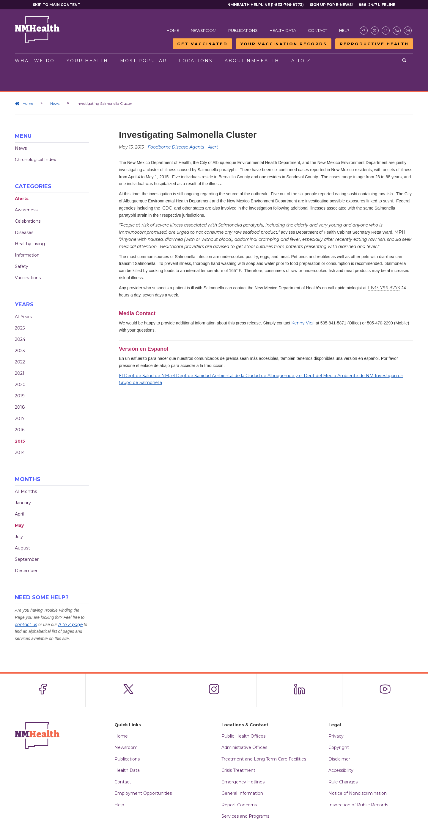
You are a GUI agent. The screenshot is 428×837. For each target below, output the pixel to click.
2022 (20, 362)
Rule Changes (343, 782)
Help (344, 30)
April (19, 514)
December (26, 570)
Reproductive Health (374, 43)
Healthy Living (30, 243)
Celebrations (27, 221)
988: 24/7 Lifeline (377, 4)
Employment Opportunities (143, 793)
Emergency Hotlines (243, 782)
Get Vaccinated (202, 43)
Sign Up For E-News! (331, 4)
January (23, 502)
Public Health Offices (243, 736)
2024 (20, 339)
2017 (20, 418)
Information (27, 255)
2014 (20, 452)
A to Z (301, 60)
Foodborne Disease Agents (176, 147)
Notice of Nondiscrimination (357, 793)
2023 (20, 350)
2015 (20, 441)
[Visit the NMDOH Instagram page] (385, 31)
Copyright (338, 747)
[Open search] (404, 61)
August (22, 548)
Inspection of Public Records (358, 805)
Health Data (283, 30)
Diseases (24, 232)
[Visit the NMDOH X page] (374, 31)
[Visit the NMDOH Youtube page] (407, 31)
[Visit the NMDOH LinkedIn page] (396, 31)
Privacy (336, 736)
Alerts (22, 198)
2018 (20, 407)
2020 (20, 384)
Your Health (87, 60)
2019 (20, 396)
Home (172, 30)
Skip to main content (56, 4)
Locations (196, 60)
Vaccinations (28, 277)
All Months (26, 491)
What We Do (35, 60)
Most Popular (143, 60)
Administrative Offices (244, 747)
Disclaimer (339, 759)
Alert (213, 147)
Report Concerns (239, 805)
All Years (23, 316)
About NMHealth (252, 60)
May (19, 525)
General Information (242, 793)
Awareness (26, 210)
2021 (19, 373)
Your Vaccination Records (283, 43)
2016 (19, 429)
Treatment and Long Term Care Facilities (263, 759)
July (19, 536)
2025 (20, 328)
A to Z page (70, 624)
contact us (26, 624)
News (54, 103)
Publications (243, 30)
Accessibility (340, 770)
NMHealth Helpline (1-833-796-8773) (265, 4)
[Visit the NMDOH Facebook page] (363, 31)
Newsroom (203, 30)
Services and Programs (245, 816)
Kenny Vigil (302, 323)
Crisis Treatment (238, 770)
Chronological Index (35, 159)
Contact (317, 30)
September (27, 559)
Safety (21, 266)
